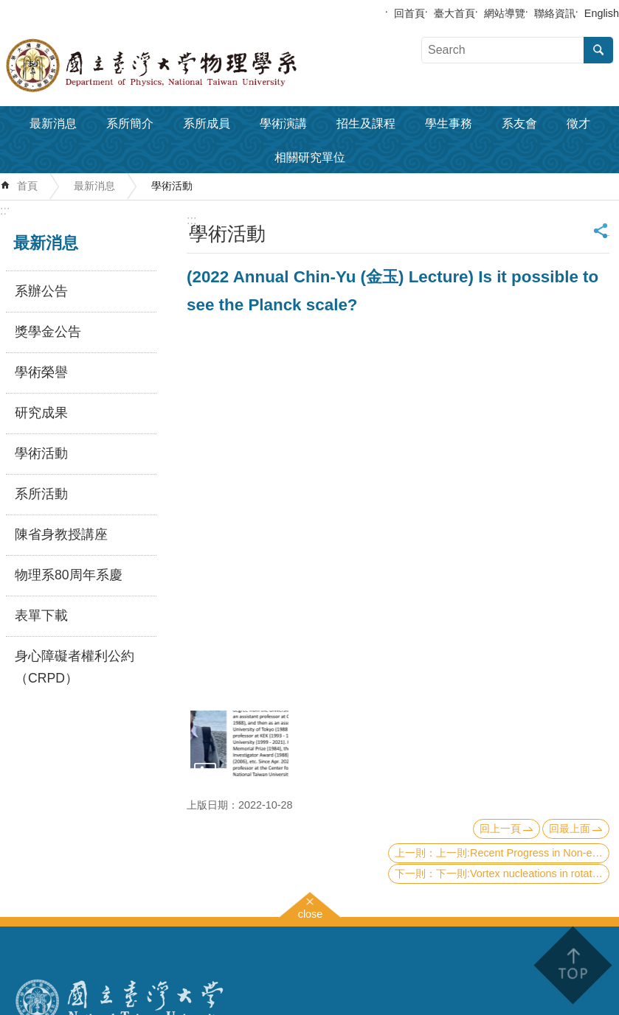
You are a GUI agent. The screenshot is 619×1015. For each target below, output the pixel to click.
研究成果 (41, 412)
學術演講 (283, 123)
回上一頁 (500, 828)
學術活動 (172, 186)
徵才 (578, 123)
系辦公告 (41, 291)
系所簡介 (129, 123)
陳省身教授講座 (61, 534)
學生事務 (448, 123)
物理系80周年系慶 (68, 575)
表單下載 (41, 615)
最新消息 (53, 123)
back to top (572, 965)
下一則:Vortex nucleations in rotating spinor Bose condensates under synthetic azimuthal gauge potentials (522, 873)
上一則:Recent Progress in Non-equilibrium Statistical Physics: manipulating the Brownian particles (522, 853)
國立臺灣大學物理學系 (184, 65)
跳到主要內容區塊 (7, 7)
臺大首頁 (454, 13)
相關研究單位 (309, 157)
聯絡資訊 (554, 13)
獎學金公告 (48, 331)
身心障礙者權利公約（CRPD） (74, 667)
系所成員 (206, 123)
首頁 (27, 186)
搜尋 (598, 50)
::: (5, 210)
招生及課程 (365, 123)
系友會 (519, 123)
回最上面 (569, 828)
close (310, 912)
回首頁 (409, 13)
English (601, 13)
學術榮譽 (41, 372)
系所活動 (41, 493)
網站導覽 (504, 13)
